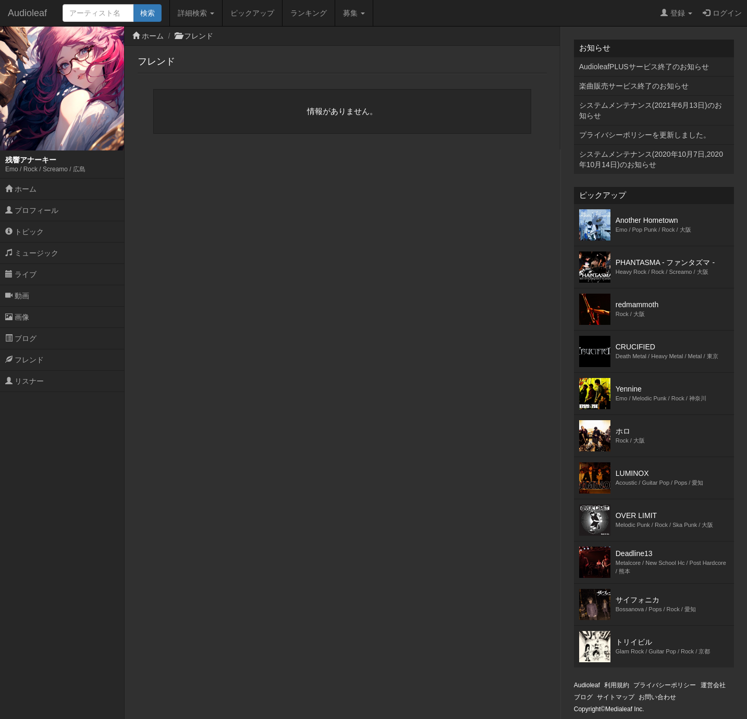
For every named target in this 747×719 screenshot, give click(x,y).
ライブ (20, 274)
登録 (676, 13)
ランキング (308, 13)
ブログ (20, 338)
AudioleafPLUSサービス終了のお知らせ (644, 66)
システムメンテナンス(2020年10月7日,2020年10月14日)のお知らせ (651, 159)
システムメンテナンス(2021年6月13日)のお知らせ (650, 110)
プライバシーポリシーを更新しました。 (645, 135)
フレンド (24, 360)
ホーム (20, 189)
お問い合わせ (657, 697)
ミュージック (31, 253)
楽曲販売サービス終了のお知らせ (634, 86)
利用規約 (616, 685)
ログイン (722, 13)
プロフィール (31, 210)
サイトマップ (615, 697)
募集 (354, 13)
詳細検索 (196, 13)
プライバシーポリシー (664, 685)
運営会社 (713, 685)
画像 (17, 317)
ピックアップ (252, 13)
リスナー (24, 381)
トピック (24, 232)
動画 (17, 296)
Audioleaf (27, 13)
